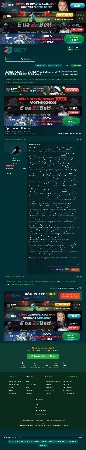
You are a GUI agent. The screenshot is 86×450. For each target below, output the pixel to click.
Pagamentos (67, 390)
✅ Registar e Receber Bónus (43, 356)
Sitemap (79, 438)
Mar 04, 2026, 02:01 (34, 145)
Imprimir (78, 139)
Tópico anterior (63, 133)
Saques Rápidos (68, 393)
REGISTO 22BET (41, 65)
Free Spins (48, 387)
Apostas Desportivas (14, 381)
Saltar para (53, 288)
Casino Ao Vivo (31, 384)
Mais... (77, 264)
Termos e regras (41, 410)
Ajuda (37, 404)
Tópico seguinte (75, 133)
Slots (27, 381)
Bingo (28, 387)
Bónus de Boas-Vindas (52, 381)
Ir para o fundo (10, 139)
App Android (67, 381)
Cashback (48, 393)
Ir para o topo (10, 276)
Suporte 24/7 (67, 387)
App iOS (66, 384)
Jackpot (10, 387)
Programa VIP (49, 390)
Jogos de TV (30, 390)
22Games (29, 393)
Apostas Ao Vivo (13, 384)
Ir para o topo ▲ (41, 414)
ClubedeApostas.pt (26, 425)
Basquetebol (12, 393)
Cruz (16, 158)
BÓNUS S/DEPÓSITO (54, 65)
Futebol (10, 390)
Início (37, 407)
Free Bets (48, 384)
